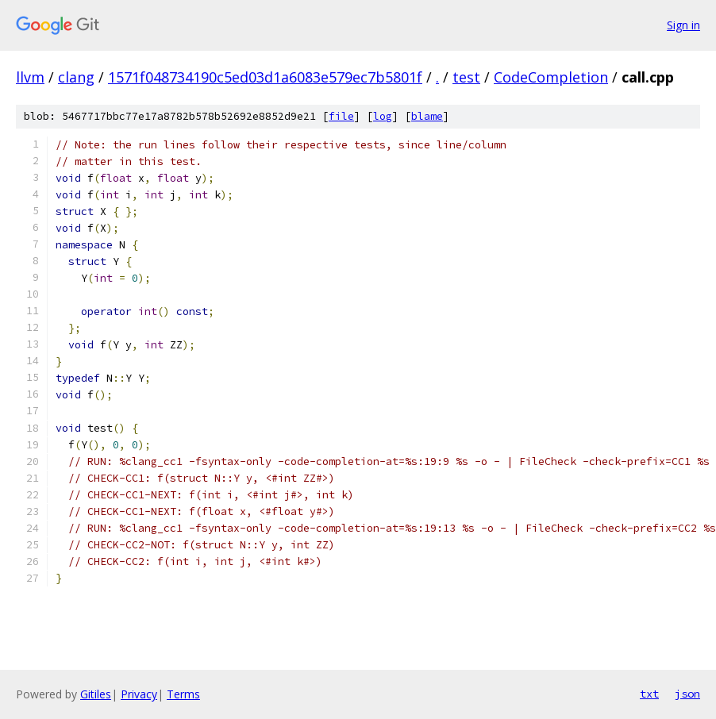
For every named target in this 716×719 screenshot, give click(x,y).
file (341, 116)
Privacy (139, 694)
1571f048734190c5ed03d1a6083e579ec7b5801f (265, 77)
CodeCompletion (551, 77)
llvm (30, 77)
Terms (183, 694)
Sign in (683, 25)
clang (76, 77)
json (687, 693)
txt (649, 693)
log (382, 116)
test (466, 77)
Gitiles (95, 694)
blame (427, 116)
